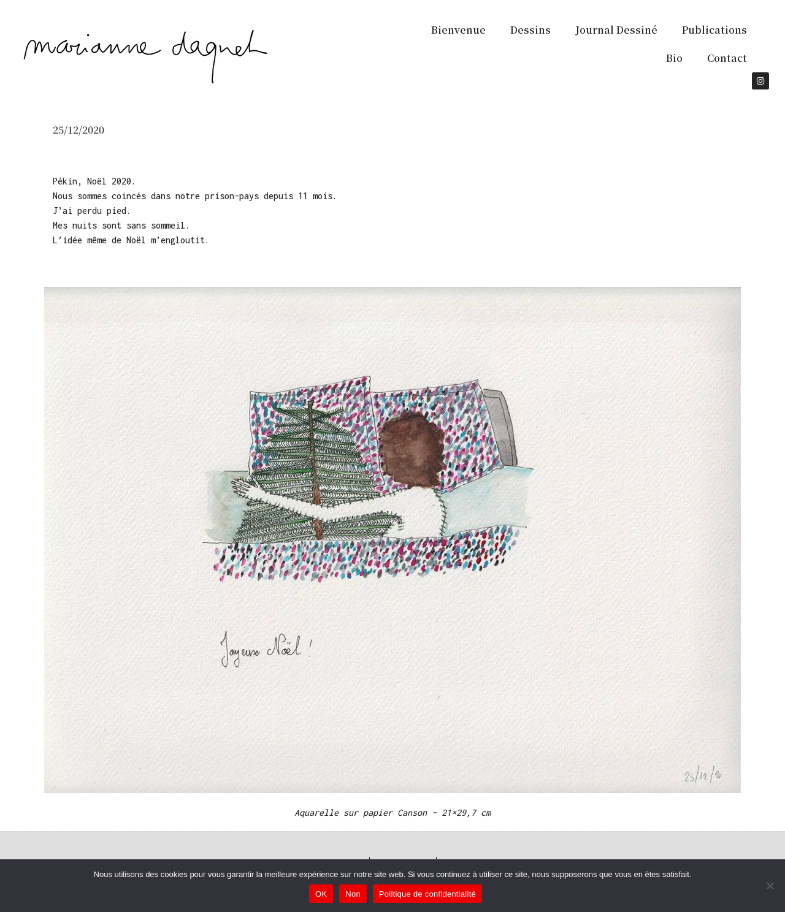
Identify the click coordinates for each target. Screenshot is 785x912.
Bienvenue (458, 30)
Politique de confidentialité (427, 894)
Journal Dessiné (616, 30)
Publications (714, 30)
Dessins (530, 30)
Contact (727, 58)
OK (321, 894)
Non (353, 894)
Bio (674, 58)
